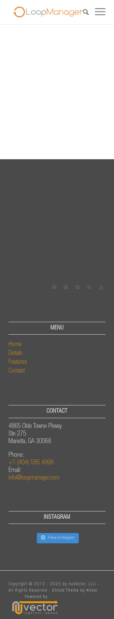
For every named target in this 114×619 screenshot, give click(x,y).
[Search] (83, 12)
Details (15, 353)
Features (18, 362)
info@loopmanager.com (34, 478)
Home (15, 345)
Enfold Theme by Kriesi (75, 591)
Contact (17, 371)
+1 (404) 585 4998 (31, 463)
